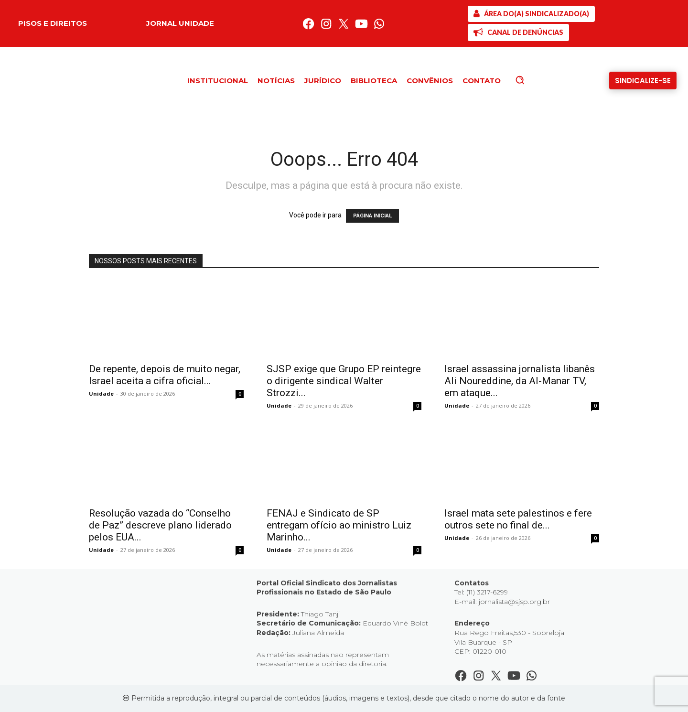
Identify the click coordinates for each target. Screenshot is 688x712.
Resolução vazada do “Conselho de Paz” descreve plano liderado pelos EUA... (160, 525)
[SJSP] (531, 14)
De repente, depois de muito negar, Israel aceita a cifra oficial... (164, 375)
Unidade (101, 393)
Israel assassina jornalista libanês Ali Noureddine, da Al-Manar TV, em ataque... (519, 381)
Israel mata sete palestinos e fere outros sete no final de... (518, 519)
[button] (536, 80)
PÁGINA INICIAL (372, 216)
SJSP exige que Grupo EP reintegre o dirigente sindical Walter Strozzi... (344, 381)
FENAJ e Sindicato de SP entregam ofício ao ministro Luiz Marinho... (339, 525)
